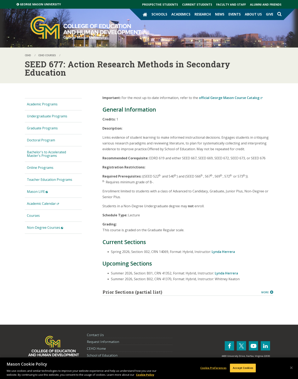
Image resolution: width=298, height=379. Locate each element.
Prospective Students (160, 4)
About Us (253, 14)
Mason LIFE (44, 193)
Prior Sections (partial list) (180, 292)
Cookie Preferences (213, 368)
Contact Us (95, 335)
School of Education (102, 355)
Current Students (197, 4)
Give (269, 14)
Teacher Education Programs (49, 179)
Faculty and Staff (231, 4)
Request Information (103, 342)
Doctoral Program (41, 140)
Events (234, 14)
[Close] (291, 367)
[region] (149, 368)
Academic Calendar (49, 205)
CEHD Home (96, 348)
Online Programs (40, 167)
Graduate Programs (42, 128)
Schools (159, 14)
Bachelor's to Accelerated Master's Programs (46, 154)
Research (203, 14)
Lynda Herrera (223, 251)
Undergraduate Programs (47, 116)
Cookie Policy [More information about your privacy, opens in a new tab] (145, 375)
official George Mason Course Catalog (230, 97)
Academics (180, 14)
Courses (33, 215)
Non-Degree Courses (51, 229)
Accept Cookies (243, 368)
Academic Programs (42, 104)
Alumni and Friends (265, 4)
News (219, 14)
